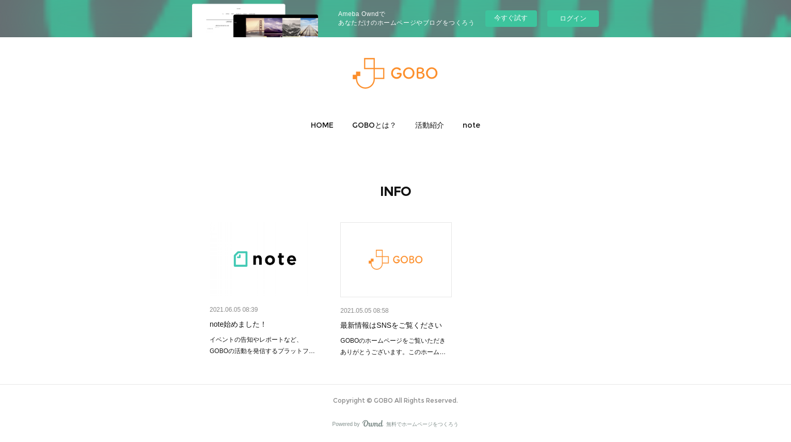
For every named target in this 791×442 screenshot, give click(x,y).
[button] (322, 125)
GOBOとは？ (374, 125)
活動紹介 (429, 125)
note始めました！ (238, 324)
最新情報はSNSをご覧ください (391, 325)
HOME (322, 125)
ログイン (573, 18)
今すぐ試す (511, 18)
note (471, 125)
